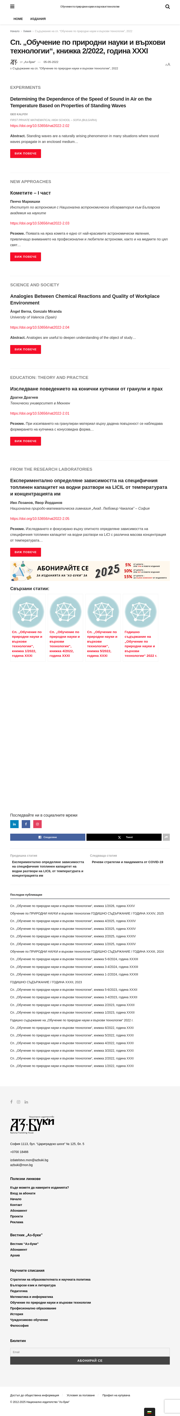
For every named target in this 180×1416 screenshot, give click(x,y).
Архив (15, 1262)
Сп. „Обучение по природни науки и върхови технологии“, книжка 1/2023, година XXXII (72, 1020)
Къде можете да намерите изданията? (39, 1194)
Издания (38, 19)
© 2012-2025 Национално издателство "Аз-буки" (40, 1409)
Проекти (16, 1223)
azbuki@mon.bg (21, 1172)
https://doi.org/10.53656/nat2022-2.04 (39, 327)
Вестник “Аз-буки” (24, 1251)
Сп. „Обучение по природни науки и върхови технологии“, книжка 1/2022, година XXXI (72, 1073)
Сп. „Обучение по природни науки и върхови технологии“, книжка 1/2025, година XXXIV (73, 951)
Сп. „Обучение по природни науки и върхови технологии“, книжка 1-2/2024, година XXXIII (74, 981)
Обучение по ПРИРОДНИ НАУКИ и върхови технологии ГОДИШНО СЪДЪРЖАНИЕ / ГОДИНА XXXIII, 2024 (87, 959)
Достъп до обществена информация (34, 1402)
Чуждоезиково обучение (29, 1327)
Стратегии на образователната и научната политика (50, 1286)
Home (18, 19)
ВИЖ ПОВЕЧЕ (26, 153)
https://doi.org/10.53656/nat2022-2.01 (39, 413)
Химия (27, 31)
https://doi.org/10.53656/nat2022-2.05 (39, 519)
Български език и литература (33, 1292)
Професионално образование (33, 1315)
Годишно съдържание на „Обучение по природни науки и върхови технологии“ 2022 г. (71, 1027)
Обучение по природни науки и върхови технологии (89, 6)
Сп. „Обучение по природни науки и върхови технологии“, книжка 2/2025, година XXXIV (73, 943)
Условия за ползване (81, 1402)
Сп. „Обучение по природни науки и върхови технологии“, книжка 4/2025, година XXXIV (73, 928)
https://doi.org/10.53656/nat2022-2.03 (39, 223)
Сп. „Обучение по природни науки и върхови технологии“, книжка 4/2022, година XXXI (72, 1050)
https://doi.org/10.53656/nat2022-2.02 (39, 126)
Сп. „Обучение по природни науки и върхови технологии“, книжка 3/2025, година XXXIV (73, 936)
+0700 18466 (19, 1159)
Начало (15, 31)
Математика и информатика (31, 1304)
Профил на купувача (116, 1402)
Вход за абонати (22, 1200)
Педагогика (18, 1298)
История (16, 1321)
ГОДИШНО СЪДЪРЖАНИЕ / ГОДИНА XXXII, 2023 (46, 989)
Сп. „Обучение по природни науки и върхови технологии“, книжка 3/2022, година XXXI (72, 1058)
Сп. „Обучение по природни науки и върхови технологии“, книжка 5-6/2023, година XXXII (73, 997)
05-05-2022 (51, 62)
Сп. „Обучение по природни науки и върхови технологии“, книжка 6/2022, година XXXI (72, 1035)
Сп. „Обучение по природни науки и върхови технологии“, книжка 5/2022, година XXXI (72, 1042)
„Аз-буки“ (29, 62)
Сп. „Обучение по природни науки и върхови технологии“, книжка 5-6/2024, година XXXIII (74, 966)
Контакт (16, 1212)
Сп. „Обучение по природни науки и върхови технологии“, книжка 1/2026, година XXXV (72, 913)
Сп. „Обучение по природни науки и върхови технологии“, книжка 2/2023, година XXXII (72, 1012)
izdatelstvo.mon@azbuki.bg (29, 1167)
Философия (19, 1332)
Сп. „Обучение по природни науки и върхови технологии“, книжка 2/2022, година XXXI (72, 1065)
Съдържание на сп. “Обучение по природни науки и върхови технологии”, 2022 (83, 31)
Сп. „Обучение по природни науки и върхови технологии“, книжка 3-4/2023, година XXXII (73, 1004)
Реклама (16, 1229)
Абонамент (18, 1217)
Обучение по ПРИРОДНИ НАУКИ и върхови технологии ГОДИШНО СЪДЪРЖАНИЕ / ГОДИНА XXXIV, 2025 (87, 921)
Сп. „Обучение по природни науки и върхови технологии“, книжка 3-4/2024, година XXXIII (74, 974)
